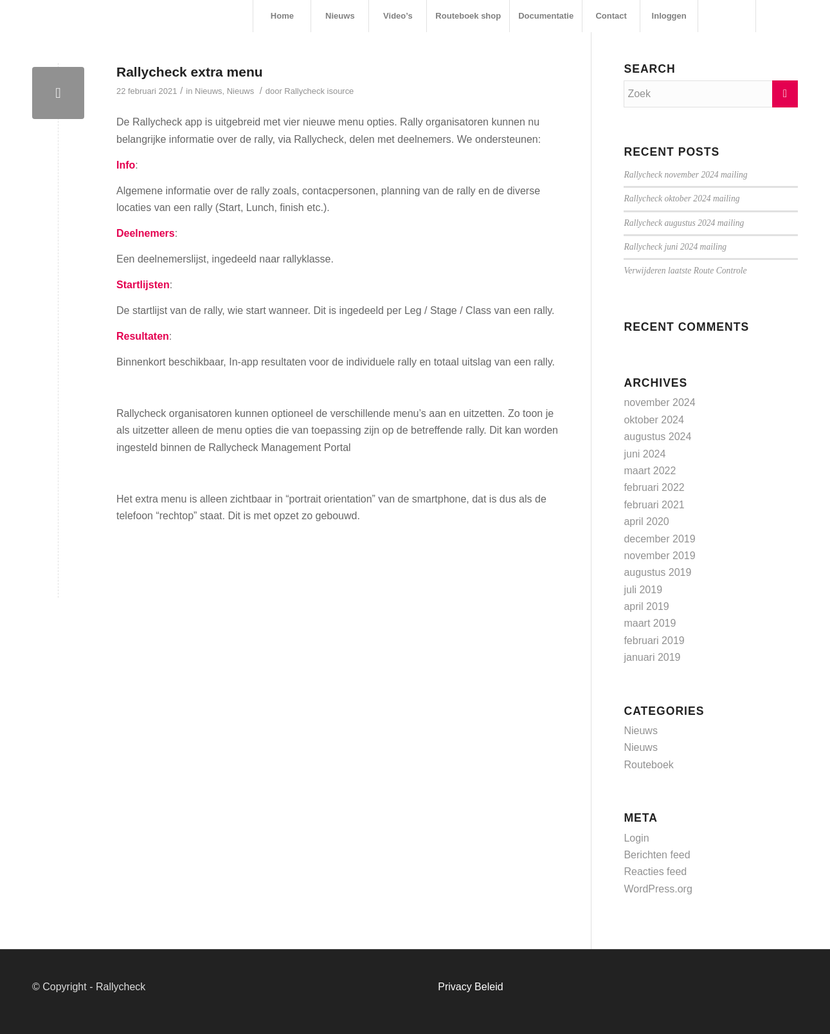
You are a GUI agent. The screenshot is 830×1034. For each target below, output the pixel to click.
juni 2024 (644, 453)
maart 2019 (650, 623)
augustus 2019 (657, 572)
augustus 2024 (657, 436)
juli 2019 (643, 589)
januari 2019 (652, 657)
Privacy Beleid (470, 986)
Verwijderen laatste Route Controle (685, 270)
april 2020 (646, 521)
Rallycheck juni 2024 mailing (675, 247)
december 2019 (659, 538)
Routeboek (648, 764)
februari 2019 (654, 640)
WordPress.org (658, 888)
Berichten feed (657, 854)
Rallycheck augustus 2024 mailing (684, 223)
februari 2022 (654, 487)
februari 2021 (654, 504)
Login (636, 838)
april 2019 (646, 606)
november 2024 (659, 402)
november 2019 (659, 555)
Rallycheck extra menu (189, 71)
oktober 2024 (653, 419)
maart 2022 (650, 470)
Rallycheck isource (319, 91)
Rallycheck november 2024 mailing (685, 175)
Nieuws (208, 91)
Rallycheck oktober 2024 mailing (681, 198)
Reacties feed (655, 871)
